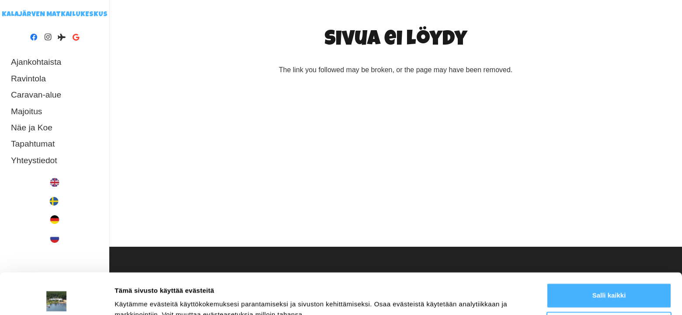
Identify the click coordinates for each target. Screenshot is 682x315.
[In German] (54, 219)
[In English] (54, 182)
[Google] (76, 37)
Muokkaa (609, 283)
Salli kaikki (609, 254)
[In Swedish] (54, 201)
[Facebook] (34, 37)
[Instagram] (48, 37)
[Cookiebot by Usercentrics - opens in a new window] (56, 297)
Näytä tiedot (134, 297)
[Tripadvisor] (62, 37)
